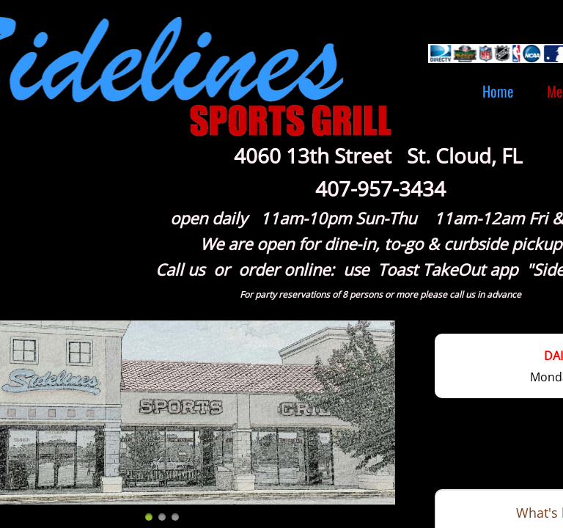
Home (497, 91)
